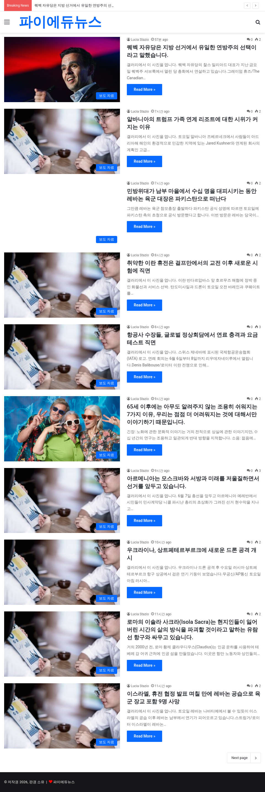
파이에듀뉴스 (64, 782)
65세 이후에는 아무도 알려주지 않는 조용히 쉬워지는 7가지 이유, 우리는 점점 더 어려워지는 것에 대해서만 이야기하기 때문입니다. (192, 414)
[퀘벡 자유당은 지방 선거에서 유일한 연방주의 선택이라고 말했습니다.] (62, 69)
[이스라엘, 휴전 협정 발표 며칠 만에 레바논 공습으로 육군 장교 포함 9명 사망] (62, 716)
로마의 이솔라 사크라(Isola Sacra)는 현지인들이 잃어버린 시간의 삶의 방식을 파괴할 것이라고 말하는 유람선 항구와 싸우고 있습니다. (192, 630)
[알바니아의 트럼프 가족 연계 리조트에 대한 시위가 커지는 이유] (62, 141)
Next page (243, 758)
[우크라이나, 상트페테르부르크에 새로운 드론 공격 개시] (62, 572)
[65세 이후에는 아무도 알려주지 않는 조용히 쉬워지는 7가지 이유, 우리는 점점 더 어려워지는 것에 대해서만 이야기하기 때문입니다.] (62, 428)
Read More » (144, 89)
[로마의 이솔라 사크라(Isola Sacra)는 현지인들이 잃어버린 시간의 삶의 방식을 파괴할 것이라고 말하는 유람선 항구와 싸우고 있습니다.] (62, 644)
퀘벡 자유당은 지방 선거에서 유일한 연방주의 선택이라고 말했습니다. (90, 5)
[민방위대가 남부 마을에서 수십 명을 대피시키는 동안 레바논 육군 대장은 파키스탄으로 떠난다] (62, 213)
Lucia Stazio (140, 40)
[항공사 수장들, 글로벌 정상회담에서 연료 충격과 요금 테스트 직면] (62, 357)
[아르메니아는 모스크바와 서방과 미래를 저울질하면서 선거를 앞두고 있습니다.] (62, 500)
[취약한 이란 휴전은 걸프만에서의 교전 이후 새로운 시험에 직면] (62, 285)
